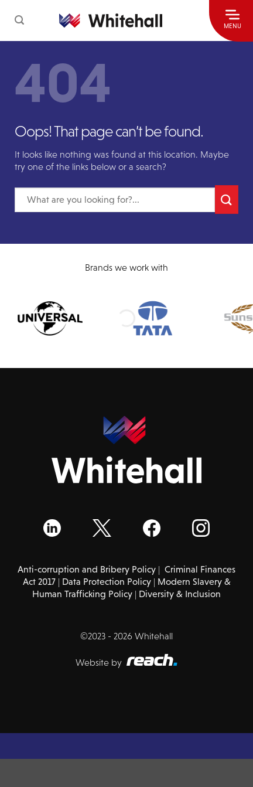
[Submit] (226, 199)
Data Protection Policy (106, 582)
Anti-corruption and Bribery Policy (87, 569)
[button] (19, 20)
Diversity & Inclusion (180, 594)
